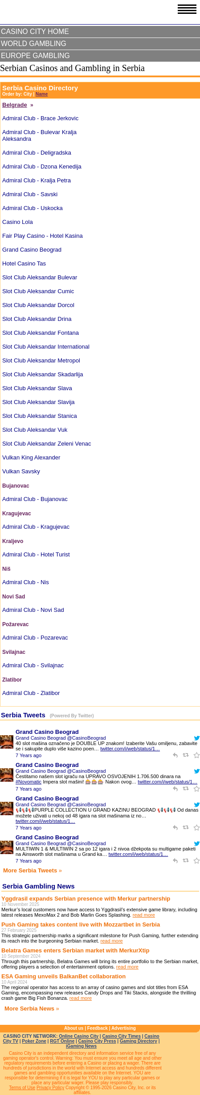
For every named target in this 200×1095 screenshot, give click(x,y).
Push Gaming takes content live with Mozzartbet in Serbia (80, 924)
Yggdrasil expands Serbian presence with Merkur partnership (85, 898)
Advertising (123, 1028)
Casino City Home (35, 31)
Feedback (97, 1028)
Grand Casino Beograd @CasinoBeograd (61, 738)
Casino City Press (97, 1041)
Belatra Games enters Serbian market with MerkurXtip (75, 950)
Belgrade (14, 104)
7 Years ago (28, 755)
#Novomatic (28, 781)
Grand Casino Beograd (47, 732)
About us (73, 1028)
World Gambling (33, 43)
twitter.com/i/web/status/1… (130, 748)
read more (144, 915)
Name (42, 94)
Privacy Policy (50, 1087)
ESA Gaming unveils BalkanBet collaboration (63, 976)
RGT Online (62, 1041)
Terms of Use (22, 1087)
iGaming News (81, 1046)
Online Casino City (78, 1036)
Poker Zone (34, 1041)
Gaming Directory (138, 1041)
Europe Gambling (35, 55)
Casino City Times (121, 1036)
